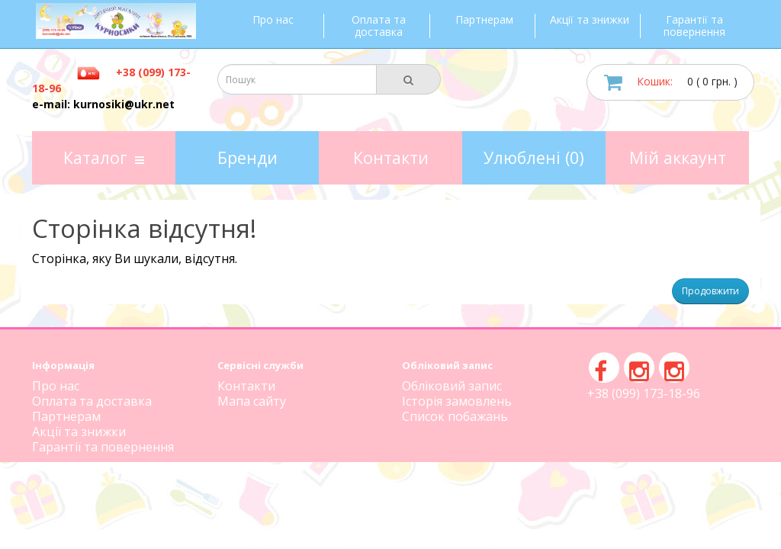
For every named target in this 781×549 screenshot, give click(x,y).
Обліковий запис (452, 385)
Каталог (103, 157)
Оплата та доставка (379, 25)
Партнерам (484, 19)
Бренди (247, 157)
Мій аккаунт (677, 157)
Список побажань (455, 416)
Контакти (391, 157)
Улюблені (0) (534, 157)
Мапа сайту (251, 401)
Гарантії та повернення (694, 25)
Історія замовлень (457, 401)
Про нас (273, 19)
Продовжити (710, 290)
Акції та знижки (589, 19)
